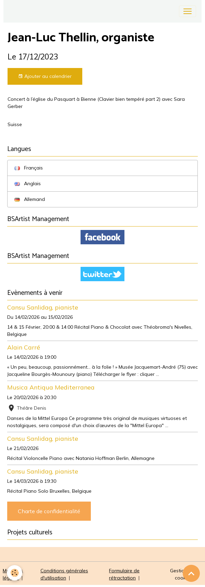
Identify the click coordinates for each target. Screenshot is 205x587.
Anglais (27, 183)
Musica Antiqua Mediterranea (51, 387)
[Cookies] (14, 573)
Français (28, 168)
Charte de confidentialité (49, 511)
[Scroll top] (191, 573)
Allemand (29, 199)
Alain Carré (23, 347)
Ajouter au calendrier (45, 76)
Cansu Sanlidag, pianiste (42, 307)
